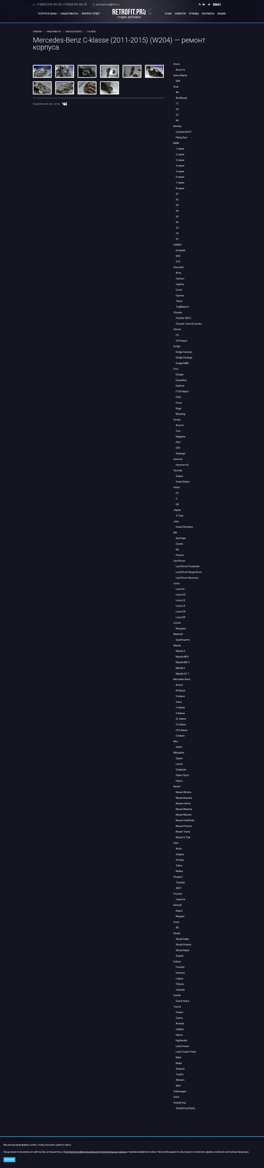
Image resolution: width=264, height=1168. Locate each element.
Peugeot (178, 876)
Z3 (177, 227)
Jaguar (177, 510)
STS (178, 261)
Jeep (176, 521)
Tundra (179, 1074)
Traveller (180, 882)
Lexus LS (180, 600)
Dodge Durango (184, 357)
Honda (176, 419)
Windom (180, 1080)
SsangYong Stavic (185, 1108)
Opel (175, 843)
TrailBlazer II (182, 306)
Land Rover (179, 560)
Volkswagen (179, 1091)
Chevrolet (178, 267)
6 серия (180, 177)
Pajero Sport (182, 775)
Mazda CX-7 (182, 673)
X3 (177, 205)
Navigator (181, 628)
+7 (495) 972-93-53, (49, 4)
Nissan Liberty (183, 803)
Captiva (180, 284)
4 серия (180, 165)
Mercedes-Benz (181, 679)
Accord (179, 425)
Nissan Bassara (184, 798)
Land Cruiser (182, 1046)
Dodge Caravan (184, 352)
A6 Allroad (181, 98)
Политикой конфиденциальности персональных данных (95, 1152)
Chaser (179, 1012)
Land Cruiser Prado (186, 1051)
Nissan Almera (183, 792)
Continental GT (184, 132)
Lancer (179, 764)
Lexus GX (181, 611)
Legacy (179, 978)
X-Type (180, 515)
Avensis (180, 1023)
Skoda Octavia (183, 944)
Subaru (177, 961)
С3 (177, 335)
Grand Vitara (182, 1001)
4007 (178, 888)
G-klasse (180, 713)
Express (180, 295)
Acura (176, 64)
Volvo (176, 1097)
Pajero (179, 781)
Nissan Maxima (184, 809)
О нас (168, 13)
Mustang (180, 414)
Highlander (181, 1040)
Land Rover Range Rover (189, 572)
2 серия (180, 154)
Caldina (180, 1029)
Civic (178, 431)
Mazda (177, 645)
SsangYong (179, 1102)
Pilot (178, 442)
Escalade (180, 250)
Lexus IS (180, 589)
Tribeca (180, 984)
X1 (177, 194)
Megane (180, 916)
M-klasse (180, 690)
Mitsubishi (178, 752)
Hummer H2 (182, 465)
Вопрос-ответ (91, 13)
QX (177, 504)
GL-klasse (181, 718)
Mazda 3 (180, 651)
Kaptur (179, 910)
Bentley (177, 126)
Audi (175, 86)
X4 (177, 211)
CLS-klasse (182, 730)
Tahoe (179, 301)
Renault (177, 905)
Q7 (177, 115)
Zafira (179, 865)
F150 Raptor (182, 391)
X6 (177, 222)
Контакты (208, 13)
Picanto (180, 555)
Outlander (181, 769)
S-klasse (180, 696)
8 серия (180, 188)
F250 (178, 397)
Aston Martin (180, 75)
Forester (180, 967)
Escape (180, 374)
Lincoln (177, 622)
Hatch (179, 747)
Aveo (178, 273)
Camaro (180, 278)
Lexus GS (181, 594)
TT (177, 103)
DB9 (178, 81)
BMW (176, 143)
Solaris (179, 476)
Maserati (178, 634)
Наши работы (69, 13)
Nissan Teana (183, 831)
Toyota (177, 1006)
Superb (180, 955)
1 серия (180, 148)
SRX (178, 256)
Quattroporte (183, 639)
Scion (176, 922)
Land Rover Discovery (187, 577)
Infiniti (176, 487)
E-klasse (180, 735)
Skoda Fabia (182, 939)
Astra (179, 848)
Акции (221, 13)
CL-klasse (181, 724)
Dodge (176, 346)
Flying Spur (181, 137)
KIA (175, 532)
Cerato (179, 544)
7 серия (180, 182)
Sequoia (180, 1068)
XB (177, 927)
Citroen (177, 329)
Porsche (177, 893)
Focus (179, 402)
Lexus (176, 583)
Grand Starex (183, 481)
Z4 (177, 233)
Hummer (178, 459)
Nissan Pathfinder (185, 820)
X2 (177, 199)
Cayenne (180, 899)
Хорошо (9, 1159)
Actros (179, 685)
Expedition (181, 380)
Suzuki (177, 995)
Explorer (180, 385)
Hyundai (177, 470)
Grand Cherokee (184, 527)
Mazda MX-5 (182, 662)
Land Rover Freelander (188, 566)
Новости (180, 13)
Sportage (181, 538)
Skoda (176, 933)
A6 (177, 92)
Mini (175, 741)
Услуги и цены (47, 13)
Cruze (179, 289)
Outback (180, 989)
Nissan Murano (184, 814)
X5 (177, 216)
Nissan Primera (184, 826)
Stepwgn (180, 453)
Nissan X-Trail (183, 837)
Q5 (177, 109)
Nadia (179, 1063)
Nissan (176, 786)
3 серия (180, 160)
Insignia (180, 854)
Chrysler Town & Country (189, 323)
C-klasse (180, 707)
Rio (177, 549)
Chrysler (177, 312)
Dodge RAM (182, 363)
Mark (178, 1057)
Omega (180, 860)
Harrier (179, 1035)
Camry (179, 1018)
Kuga (178, 408)
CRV (178, 448)
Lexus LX (180, 605)
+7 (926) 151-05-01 (75, 4)
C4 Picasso (181, 340)
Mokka (179, 871)
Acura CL (180, 69)
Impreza (180, 972)
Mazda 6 (180, 668)
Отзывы (194, 13)
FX (177, 493)
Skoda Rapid (182, 950)
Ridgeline (181, 436)
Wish (178, 1085)
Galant (179, 758)
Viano (179, 702)
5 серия (180, 171)
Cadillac (177, 244)
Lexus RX (181, 617)
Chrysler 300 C (183, 318)
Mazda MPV (182, 656)
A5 (177, 120)
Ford (175, 369)
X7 (177, 239)
